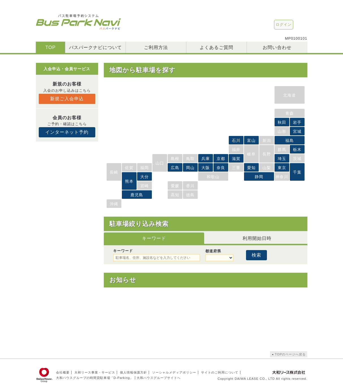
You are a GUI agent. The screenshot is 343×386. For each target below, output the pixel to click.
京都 (221, 158)
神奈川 (281, 176)
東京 (282, 167)
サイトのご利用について (219, 372)
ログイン (284, 24)
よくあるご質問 (216, 47)
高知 (175, 195)
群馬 (282, 149)
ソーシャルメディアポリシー (174, 372)
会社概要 (63, 372)
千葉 (297, 172)
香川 (190, 186)
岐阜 (251, 154)
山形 (282, 131)
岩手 (297, 122)
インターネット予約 (67, 132)
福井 (236, 149)
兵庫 (205, 158)
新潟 (266, 140)
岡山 (190, 167)
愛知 (251, 167)
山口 (160, 163)
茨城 (297, 158)
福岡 (144, 167)
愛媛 (175, 186)
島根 (175, 158)
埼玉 (282, 158)
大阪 (205, 167)
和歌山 (213, 176)
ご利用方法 (156, 47)
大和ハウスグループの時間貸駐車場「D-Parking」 (94, 377)
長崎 (114, 172)
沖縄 (114, 204)
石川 (236, 140)
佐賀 (129, 167)
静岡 (259, 176)
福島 (289, 140)
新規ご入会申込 (67, 98)
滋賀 (236, 158)
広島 (175, 167)
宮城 (297, 131)
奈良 (221, 167)
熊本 (129, 181)
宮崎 (144, 186)
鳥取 (190, 158)
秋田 (282, 122)
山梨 (266, 167)
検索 (256, 255)
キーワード (154, 238)
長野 (266, 154)
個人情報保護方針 (133, 372)
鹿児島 (136, 195)
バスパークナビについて (95, 47)
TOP (50, 47)
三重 (236, 167)
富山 (251, 140)
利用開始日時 (257, 238)
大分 (144, 176)
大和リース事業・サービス (94, 372)
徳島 (190, 195)
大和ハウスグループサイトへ (159, 377)
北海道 (289, 95)
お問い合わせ (277, 47)
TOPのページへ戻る (290, 354)
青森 (289, 113)
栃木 (297, 149)
